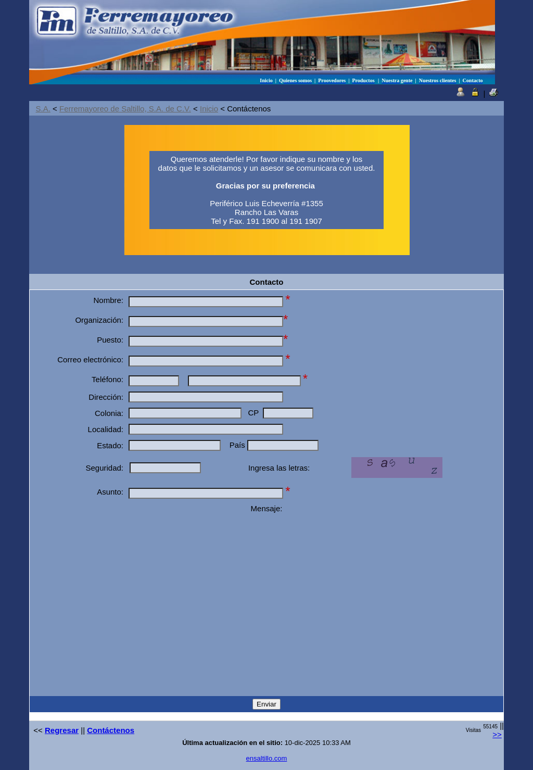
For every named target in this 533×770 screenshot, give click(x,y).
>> (497, 734)
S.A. (43, 108)
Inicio (209, 108)
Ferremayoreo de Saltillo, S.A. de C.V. (125, 108)
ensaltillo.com (266, 758)
